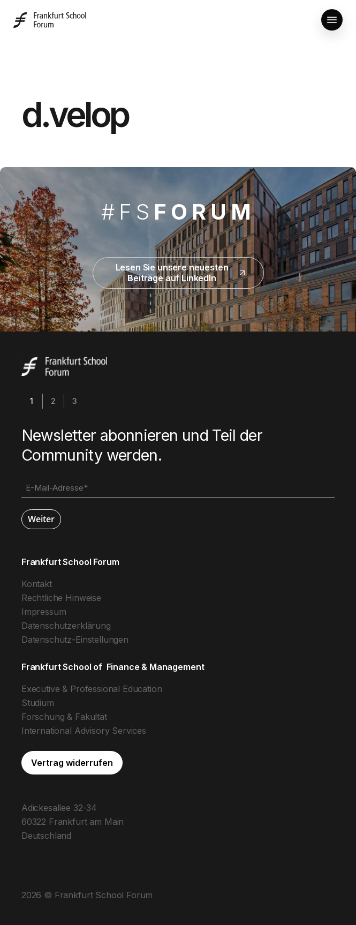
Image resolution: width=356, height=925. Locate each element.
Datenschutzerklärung (66, 625)
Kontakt (36, 583)
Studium (37, 702)
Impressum (43, 611)
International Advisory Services (83, 730)
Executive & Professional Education (91, 688)
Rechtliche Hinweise (61, 597)
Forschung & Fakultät (64, 716)
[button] (332, 20)
